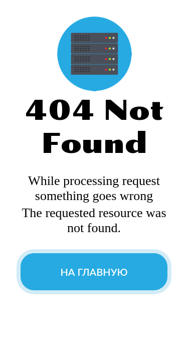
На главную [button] (93, 272)
